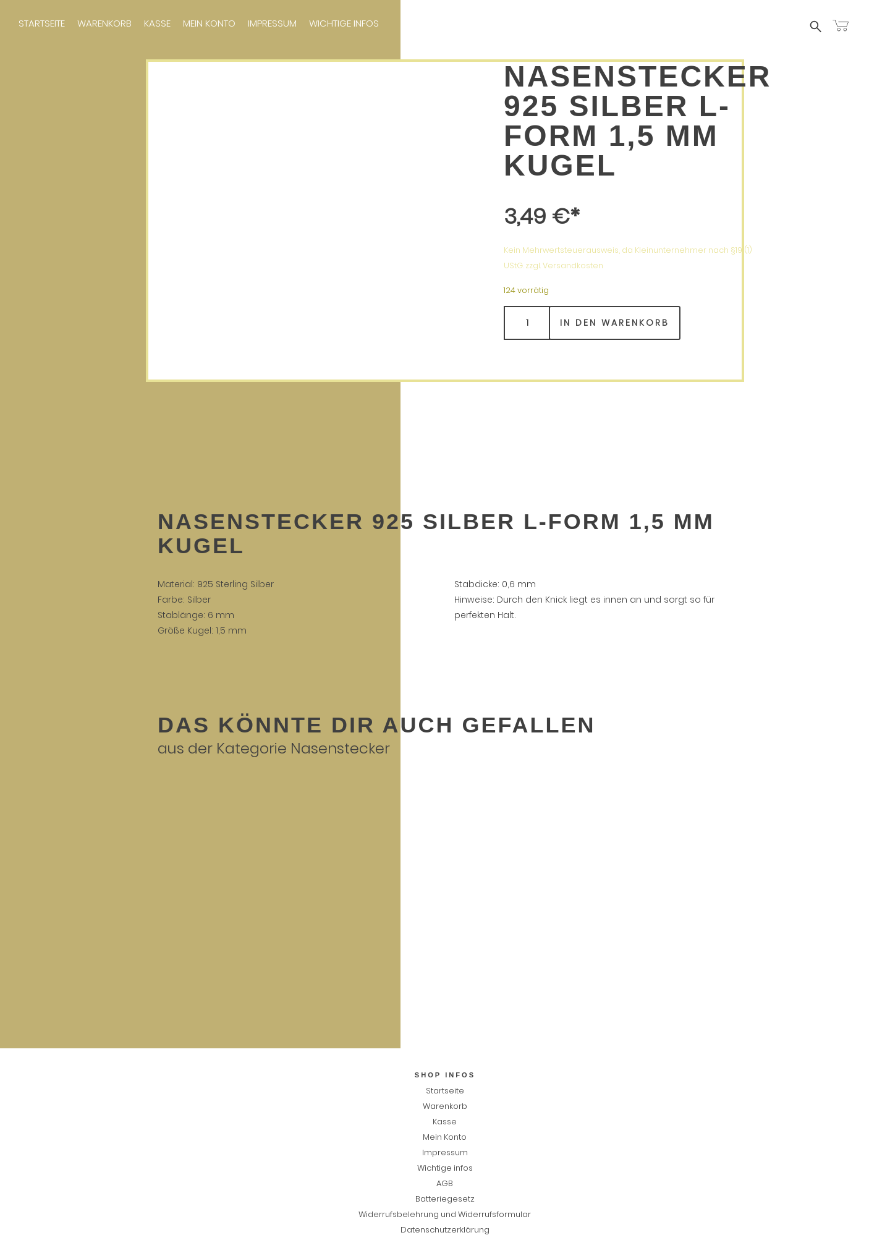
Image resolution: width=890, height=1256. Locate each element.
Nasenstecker (340, 748)
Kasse (157, 23)
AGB (444, 1183)
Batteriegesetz (445, 1199)
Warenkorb (104, 23)
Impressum (272, 23)
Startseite (42, 23)
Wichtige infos (344, 23)
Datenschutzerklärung (445, 1230)
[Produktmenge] (527, 323)
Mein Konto (209, 23)
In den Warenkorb (614, 322)
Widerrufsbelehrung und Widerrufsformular (444, 1214)
